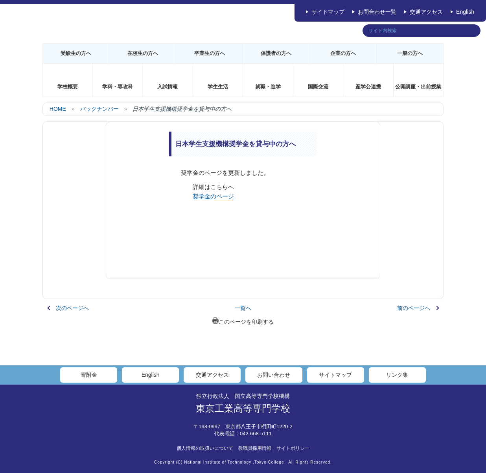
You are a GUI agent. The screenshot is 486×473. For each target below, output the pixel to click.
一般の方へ (410, 53)
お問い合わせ (273, 375)
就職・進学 (268, 87)
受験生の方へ (76, 53)
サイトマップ (327, 12)
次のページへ (72, 308)
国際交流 (318, 87)
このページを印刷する (243, 322)
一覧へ (243, 308)
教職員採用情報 (254, 448)
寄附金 (89, 375)
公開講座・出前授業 (418, 87)
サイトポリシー (292, 448)
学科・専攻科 (117, 87)
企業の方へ (343, 53)
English (465, 12)
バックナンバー (99, 109)
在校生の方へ (142, 53)
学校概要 (67, 87)
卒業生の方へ (209, 53)
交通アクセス (426, 12)
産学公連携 (368, 87)
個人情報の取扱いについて (205, 448)
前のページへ (413, 308)
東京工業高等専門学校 (243, 408)
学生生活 (218, 87)
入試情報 (167, 87)
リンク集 (397, 375)
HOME (58, 109)
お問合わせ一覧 (377, 12)
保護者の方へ (276, 53)
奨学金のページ (213, 196)
